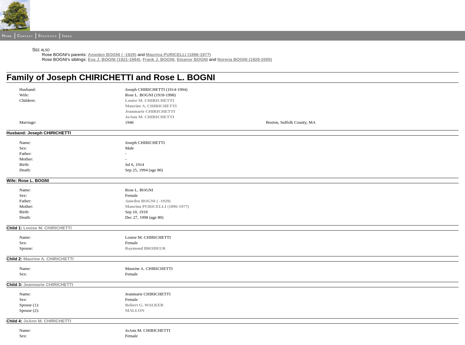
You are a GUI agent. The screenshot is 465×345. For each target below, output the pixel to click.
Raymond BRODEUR (145, 248)
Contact (25, 36)
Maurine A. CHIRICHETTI (151, 105)
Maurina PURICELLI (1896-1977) (178, 54)
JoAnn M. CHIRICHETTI (149, 116)
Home (7, 36)
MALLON (134, 310)
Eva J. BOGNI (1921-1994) (114, 59)
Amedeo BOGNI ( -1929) (112, 54)
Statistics (47, 36)
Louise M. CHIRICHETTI (149, 100)
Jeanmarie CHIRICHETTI (150, 111)
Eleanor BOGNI (192, 59)
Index (67, 36)
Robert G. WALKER (144, 304)
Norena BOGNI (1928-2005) (244, 59)
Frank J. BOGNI (158, 59)
